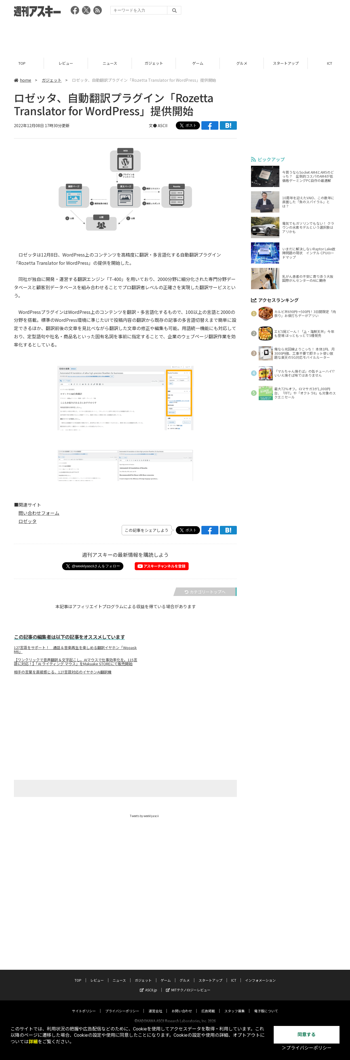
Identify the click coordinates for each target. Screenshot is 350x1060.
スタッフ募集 (234, 1005)
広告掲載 (208, 1005)
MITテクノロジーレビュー (188, 984)
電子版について (266, 1005)
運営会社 (155, 1005)
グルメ (241, 63)
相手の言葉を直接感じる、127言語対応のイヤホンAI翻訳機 (62, 672)
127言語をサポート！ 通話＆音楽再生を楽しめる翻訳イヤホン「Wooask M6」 (75, 650)
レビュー (65, 63)
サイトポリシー (84, 1005)
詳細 (33, 1041)
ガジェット (154, 63)
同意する (307, 1034)
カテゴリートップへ (205, 592)
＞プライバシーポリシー (307, 1048)
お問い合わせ (182, 1005)
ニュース (110, 63)
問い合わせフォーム (38, 512)
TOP (22, 63)
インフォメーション (260, 974)
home (22, 80)
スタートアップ (286, 63)
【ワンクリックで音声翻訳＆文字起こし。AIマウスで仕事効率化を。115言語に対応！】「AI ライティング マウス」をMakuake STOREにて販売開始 (75, 662)
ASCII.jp (148, 984)
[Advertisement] (175, 35)
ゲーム (197, 63)
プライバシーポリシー (122, 1005)
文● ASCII (158, 125)
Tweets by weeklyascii (144, 816)
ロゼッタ (27, 521)
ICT (233, 974)
